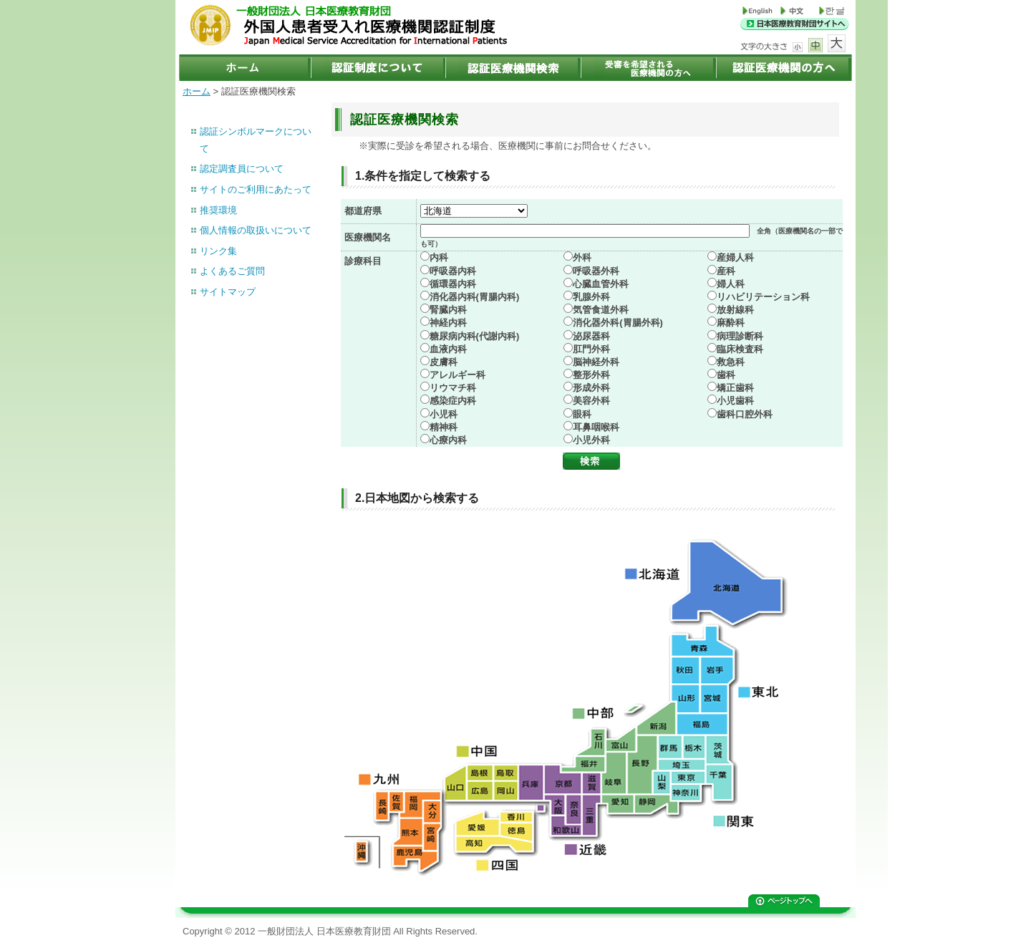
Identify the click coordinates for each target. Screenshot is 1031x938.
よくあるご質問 (232, 271)
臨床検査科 (740, 349)
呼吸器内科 (453, 271)
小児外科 (591, 440)
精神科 (444, 427)
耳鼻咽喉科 (596, 427)
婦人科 (731, 284)
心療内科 (448, 440)
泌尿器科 (591, 336)
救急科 (731, 362)
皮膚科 (444, 362)
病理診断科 (740, 336)
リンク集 (218, 251)
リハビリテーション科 (763, 296)
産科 (726, 271)
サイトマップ (228, 291)
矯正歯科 (735, 387)
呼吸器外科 (596, 271)
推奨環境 (218, 210)
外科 (582, 257)
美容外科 (591, 400)
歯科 (726, 374)
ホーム (196, 91)
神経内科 (448, 322)
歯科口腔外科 (745, 414)
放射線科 (735, 309)
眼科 (582, 414)
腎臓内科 (448, 309)
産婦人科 (735, 257)
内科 (439, 257)
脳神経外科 (596, 362)
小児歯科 (735, 400)
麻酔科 (731, 322)
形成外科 (591, 387)
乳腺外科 (591, 296)
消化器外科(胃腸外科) (618, 322)
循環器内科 (453, 284)
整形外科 (591, 374)
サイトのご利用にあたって (255, 189)
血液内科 (448, 349)
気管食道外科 (601, 309)
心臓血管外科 (601, 284)
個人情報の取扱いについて (255, 230)
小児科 (444, 414)
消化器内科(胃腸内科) (475, 296)
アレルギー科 (457, 374)
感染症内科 (453, 400)
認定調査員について (242, 168)
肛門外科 (591, 349)
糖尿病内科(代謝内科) (475, 336)
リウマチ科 (453, 387)
